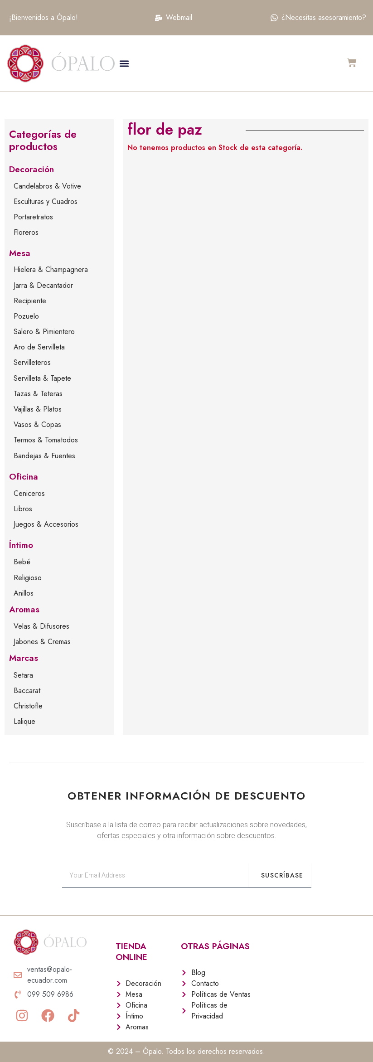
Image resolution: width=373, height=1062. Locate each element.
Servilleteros (32, 362)
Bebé (22, 562)
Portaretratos (33, 217)
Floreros (26, 232)
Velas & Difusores (41, 626)
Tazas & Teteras (38, 393)
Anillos (24, 593)
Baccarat (27, 690)
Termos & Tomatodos (46, 440)
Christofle (28, 706)
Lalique (24, 721)
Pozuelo (26, 316)
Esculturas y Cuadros (46, 201)
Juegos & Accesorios (46, 524)
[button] (124, 63)
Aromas (24, 609)
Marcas (23, 658)
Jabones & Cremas (42, 641)
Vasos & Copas (37, 424)
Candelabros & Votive (47, 186)
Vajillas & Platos (38, 409)
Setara (23, 675)
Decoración (31, 169)
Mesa (19, 253)
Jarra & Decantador (43, 285)
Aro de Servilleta (39, 347)
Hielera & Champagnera (51, 269)
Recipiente (30, 301)
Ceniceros (29, 493)
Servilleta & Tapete (42, 378)
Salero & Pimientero (44, 331)
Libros (23, 509)
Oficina (23, 476)
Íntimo (21, 545)
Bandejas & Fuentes (44, 456)
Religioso (28, 577)
